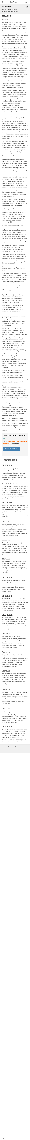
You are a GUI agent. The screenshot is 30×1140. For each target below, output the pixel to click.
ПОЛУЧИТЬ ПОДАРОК (11, 449)
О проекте (11, 747)
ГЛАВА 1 (24, 1138)
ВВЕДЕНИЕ (7, 465)
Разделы (17, 747)
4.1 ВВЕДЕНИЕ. (9, 484)
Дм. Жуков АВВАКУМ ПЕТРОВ (10, 1138)
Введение (6, 521)
